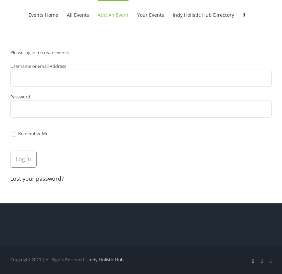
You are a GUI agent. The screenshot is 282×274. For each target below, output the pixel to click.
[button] (244, 14)
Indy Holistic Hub (106, 260)
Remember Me (30, 133)
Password (20, 97)
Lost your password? (37, 178)
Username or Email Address (38, 66)
